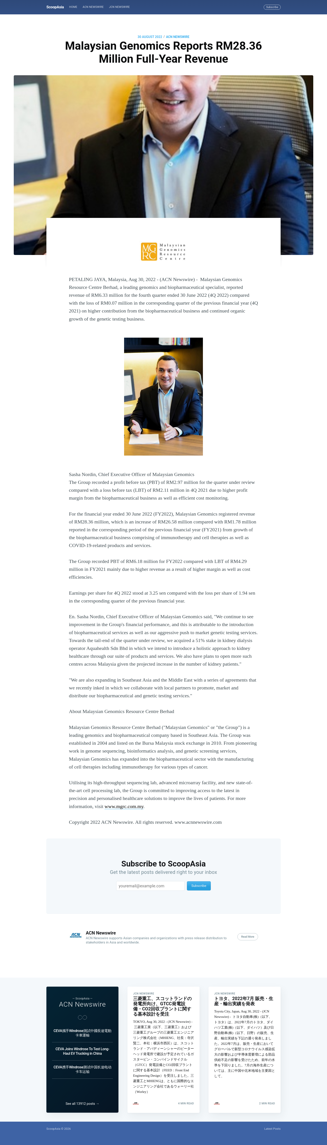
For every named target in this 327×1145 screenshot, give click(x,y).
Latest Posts (272, 1128)
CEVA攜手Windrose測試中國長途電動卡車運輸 (82, 1033)
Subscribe (272, 7)
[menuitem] (73, 7)
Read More (247, 936)
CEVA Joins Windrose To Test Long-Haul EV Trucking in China (82, 1051)
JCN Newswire (119, 7)
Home (73, 7)
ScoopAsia (55, 7)
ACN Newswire (93, 7)
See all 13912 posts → (82, 1104)
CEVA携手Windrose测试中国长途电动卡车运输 (82, 1069)
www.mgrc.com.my (123, 806)
